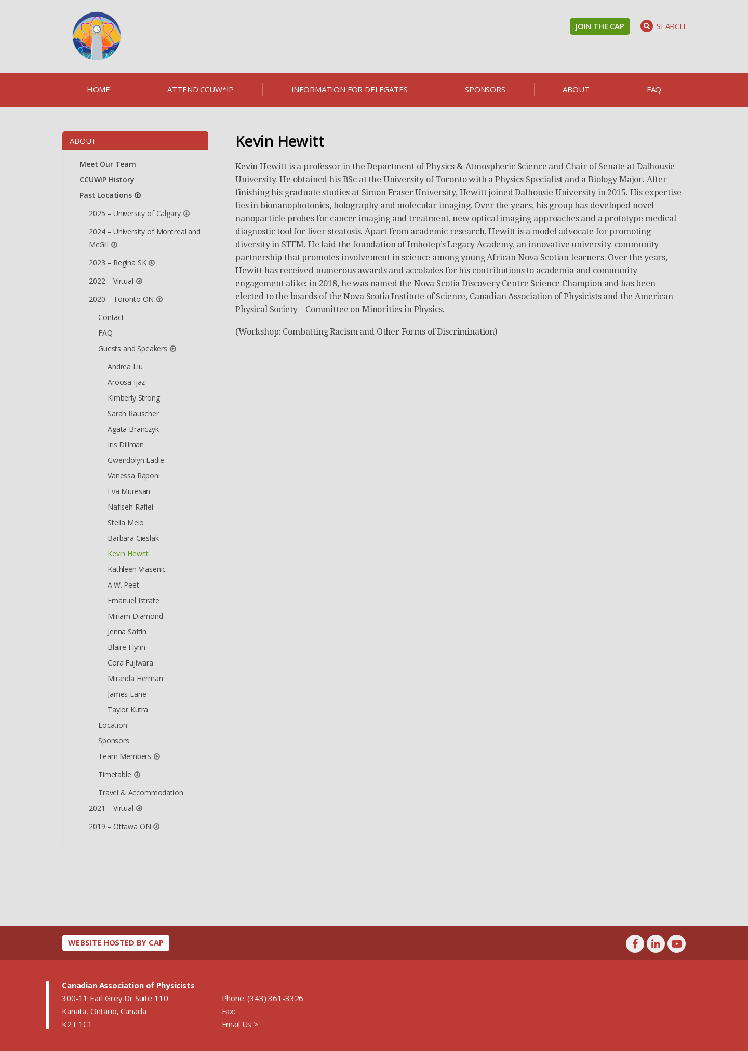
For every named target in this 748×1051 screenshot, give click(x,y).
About (576, 89)
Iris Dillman (126, 444)
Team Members (124, 756)
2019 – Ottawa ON (120, 826)
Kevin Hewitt (128, 553)
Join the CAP (600, 26)
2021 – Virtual (111, 808)
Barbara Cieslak (133, 538)
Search (663, 26)
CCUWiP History (107, 179)
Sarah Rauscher (133, 413)
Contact (111, 317)
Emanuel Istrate (133, 600)
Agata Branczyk (133, 429)
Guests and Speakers (132, 348)
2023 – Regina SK (117, 263)
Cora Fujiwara (130, 663)
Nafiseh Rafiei (130, 507)
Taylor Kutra (128, 709)
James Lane (127, 694)
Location (112, 725)
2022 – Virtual (111, 281)
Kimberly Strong (134, 398)
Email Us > (240, 1024)
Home (98, 89)
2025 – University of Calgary (135, 213)
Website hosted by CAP (116, 942)
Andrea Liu (125, 366)
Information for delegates (349, 89)
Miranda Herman (135, 678)
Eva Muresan (129, 491)
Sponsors (485, 89)
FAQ (654, 89)
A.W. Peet (123, 585)
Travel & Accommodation (140, 792)
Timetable (114, 774)
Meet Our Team (107, 164)
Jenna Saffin (127, 631)
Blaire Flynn (126, 647)
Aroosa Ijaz (126, 382)
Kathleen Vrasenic (137, 569)
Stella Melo (126, 522)
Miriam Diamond (135, 616)
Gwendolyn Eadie (136, 460)
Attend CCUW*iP (200, 89)
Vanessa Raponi (134, 476)
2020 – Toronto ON (121, 299)
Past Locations (105, 195)
